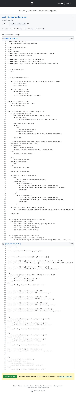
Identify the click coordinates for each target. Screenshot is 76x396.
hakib (4, 17)
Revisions (16, 29)
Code (5, 29)
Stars (29, 29)
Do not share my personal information (38, 388)
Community (38, 386)
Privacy (20, 386)
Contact (50, 386)
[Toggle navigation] (5, 3)
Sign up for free (10, 376)
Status (32, 386)
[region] (38, 141)
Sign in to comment (65, 376)
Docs (44, 386)
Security (26, 386)
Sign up (68, 3)
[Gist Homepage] (32, 3)
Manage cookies (58, 386)
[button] (27, 24)
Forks (40, 29)
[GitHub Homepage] (32, 390)
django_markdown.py (17, 17)
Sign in (60, 3)
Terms (15, 386)
